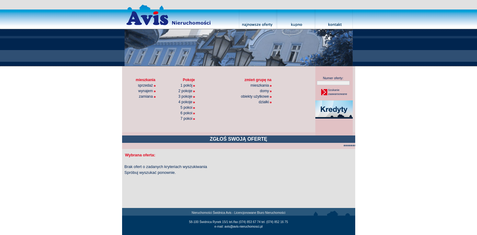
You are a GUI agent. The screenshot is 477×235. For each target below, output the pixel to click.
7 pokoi (187, 118)
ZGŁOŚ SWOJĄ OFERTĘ (238, 139)
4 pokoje (187, 102)
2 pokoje (187, 91)
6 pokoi (187, 113)
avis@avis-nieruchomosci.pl (244, 226)
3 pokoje (187, 96)
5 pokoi (187, 107)
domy (265, 91)
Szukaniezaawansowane (337, 92)
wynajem (147, 91)
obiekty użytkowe (256, 96)
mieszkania (261, 85)
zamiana (147, 96)
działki (265, 102)
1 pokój (187, 85)
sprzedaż (147, 85)
